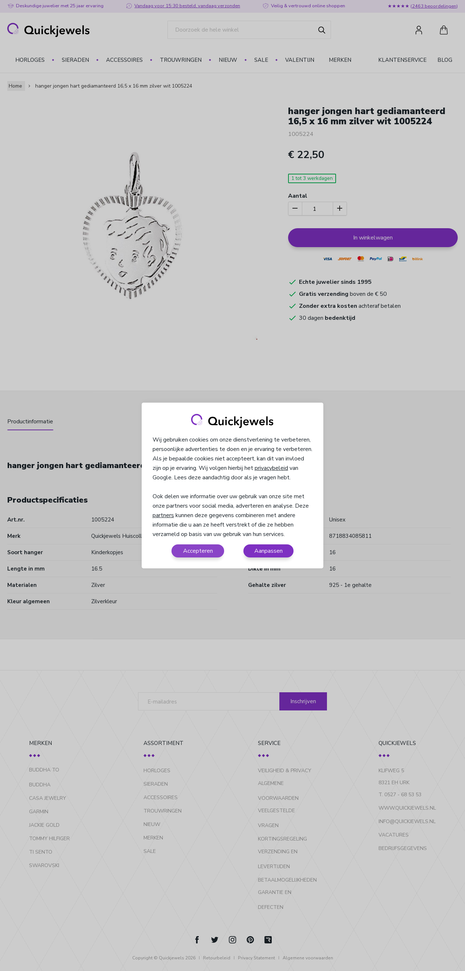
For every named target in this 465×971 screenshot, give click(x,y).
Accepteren (198, 551)
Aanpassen (268, 551)
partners (163, 515)
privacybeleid (271, 468)
